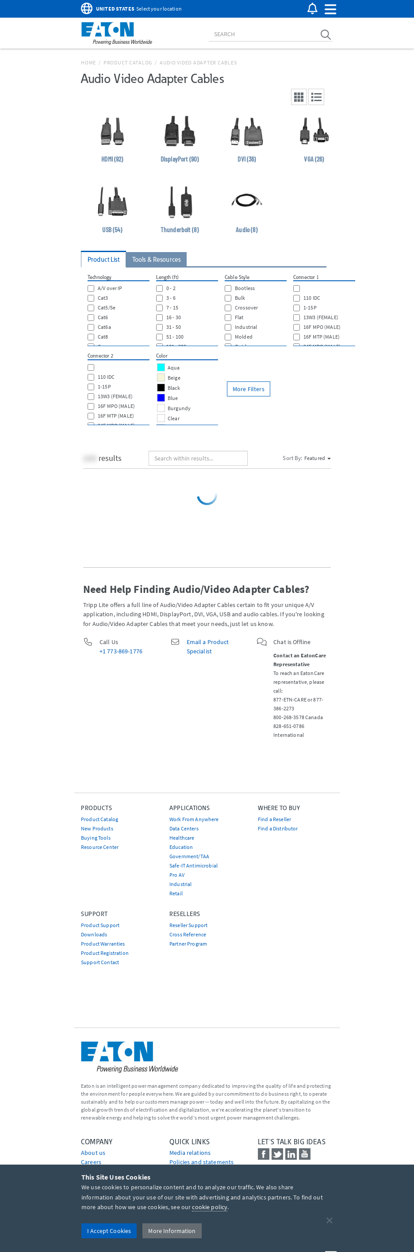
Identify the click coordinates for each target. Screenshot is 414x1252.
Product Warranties (103, 943)
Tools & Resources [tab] (156, 260)
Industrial (180, 884)
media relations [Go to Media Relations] (190, 1153)
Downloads (94, 934)
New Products (97, 828)
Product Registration (105, 953)
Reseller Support (188, 925)
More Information (172, 1231)
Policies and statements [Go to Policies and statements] (201, 1162)
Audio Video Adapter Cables (198, 62)
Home (88, 62)
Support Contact (100, 962)
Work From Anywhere (194, 819)
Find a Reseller (274, 819)
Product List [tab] (103, 260)
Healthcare (181, 837)
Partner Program (188, 943)
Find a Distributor (278, 828)
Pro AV (176, 874)
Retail (176, 893)
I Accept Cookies (109, 1231)
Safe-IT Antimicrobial (193, 865)
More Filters (248, 389)
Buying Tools (96, 837)
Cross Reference (187, 934)
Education (181, 847)
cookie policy (209, 1207)
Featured (317, 458)
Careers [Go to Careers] (91, 1162)
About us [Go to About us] (93, 1153)
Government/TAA (189, 856)
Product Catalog (128, 62)
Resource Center (100, 847)
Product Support (100, 925)
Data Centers (184, 828)
